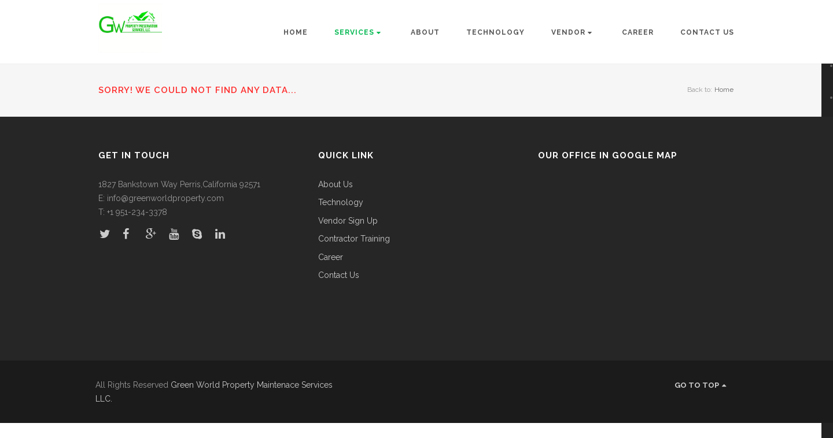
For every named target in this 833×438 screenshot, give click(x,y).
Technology (495, 32)
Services (357, 32)
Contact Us (707, 32)
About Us (335, 184)
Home (295, 32)
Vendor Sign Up (348, 221)
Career (638, 32)
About (425, 32)
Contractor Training (354, 239)
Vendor (571, 32)
